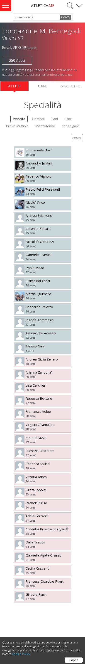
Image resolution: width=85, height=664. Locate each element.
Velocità (19, 118)
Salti (54, 118)
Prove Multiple (17, 126)
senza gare (70, 126)
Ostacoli (38, 118)
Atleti (14, 87)
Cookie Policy (21, 656)
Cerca (65, 17)
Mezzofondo (45, 126)
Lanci (68, 118)
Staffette (70, 86)
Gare (42, 86)
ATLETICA (42, 5)
